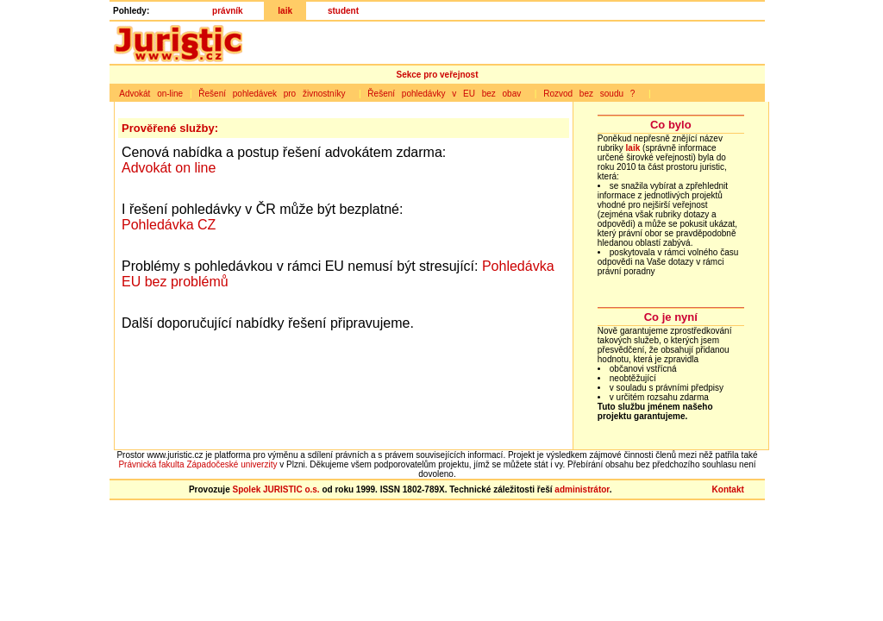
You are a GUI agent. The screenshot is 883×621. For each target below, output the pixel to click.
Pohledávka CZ (169, 224)
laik (285, 11)
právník (227, 11)
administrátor (581, 489)
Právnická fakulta (151, 464)
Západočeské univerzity (231, 464)
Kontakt (728, 489)
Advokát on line (169, 167)
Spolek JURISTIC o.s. (275, 489)
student (343, 11)
